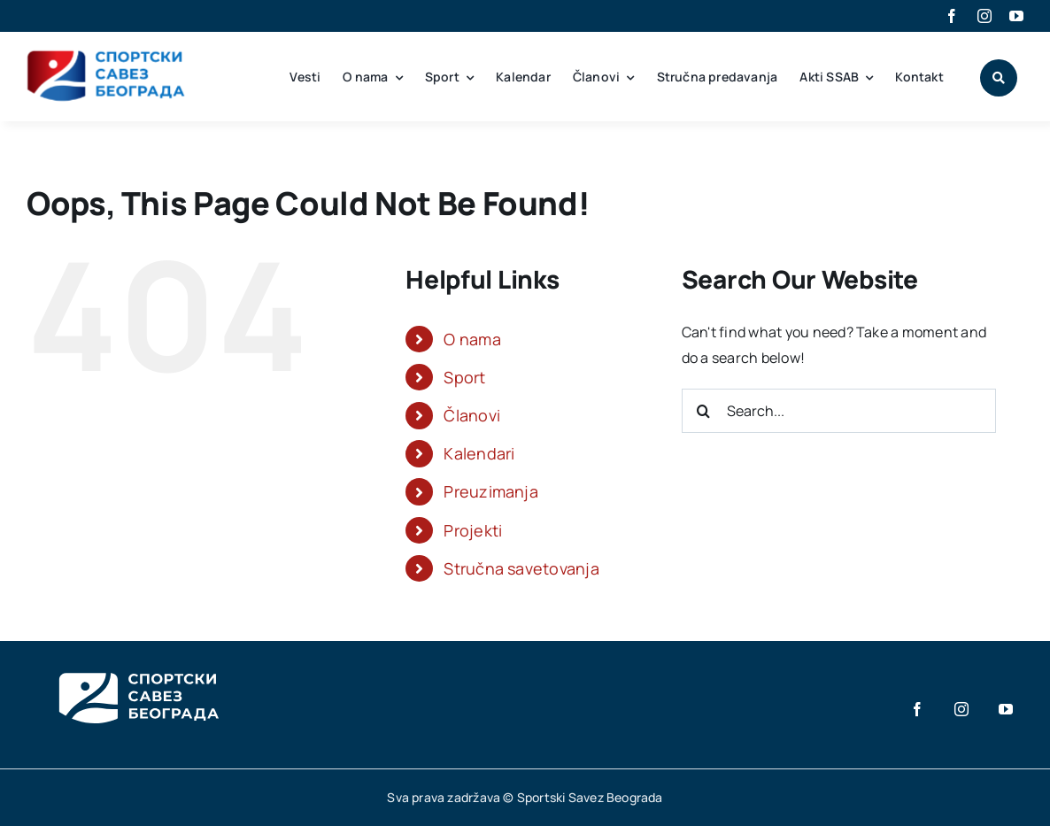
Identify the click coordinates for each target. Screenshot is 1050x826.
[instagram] (984, 16)
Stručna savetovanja (521, 568)
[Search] (704, 411)
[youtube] (1016, 16)
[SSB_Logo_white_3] (137, 657)
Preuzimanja (491, 491)
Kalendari (479, 453)
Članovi (472, 415)
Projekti (473, 530)
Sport (464, 377)
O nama (472, 339)
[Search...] (839, 411)
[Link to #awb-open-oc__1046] (998, 77)
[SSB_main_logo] (106, 56)
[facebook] (952, 16)
